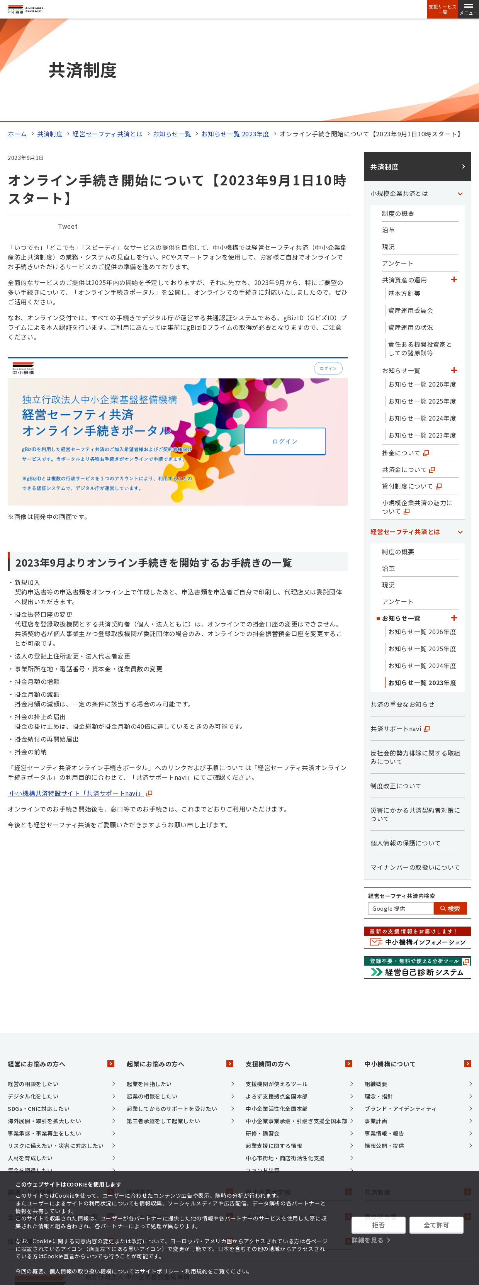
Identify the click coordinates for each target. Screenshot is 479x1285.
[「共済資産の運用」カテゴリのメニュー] (454, 183)
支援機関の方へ (299, 968)
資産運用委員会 (410, 214)
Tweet (68, 130)
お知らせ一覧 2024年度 (422, 321)
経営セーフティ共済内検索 (401, 799)
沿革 (388, 133)
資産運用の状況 (410, 231)
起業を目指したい (149, 987)
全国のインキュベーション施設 (61, 1120)
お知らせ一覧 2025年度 (422, 304)
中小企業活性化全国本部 (277, 1012)
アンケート (398, 166)
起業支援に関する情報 (274, 1049)
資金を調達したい (30, 1074)
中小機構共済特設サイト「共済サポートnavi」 (76, 697)
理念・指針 (379, 1000)
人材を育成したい (30, 1062)
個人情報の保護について (405, 746)
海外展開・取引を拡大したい (44, 1025)
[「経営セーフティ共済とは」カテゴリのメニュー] (460, 435)
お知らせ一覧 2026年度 (422, 287)
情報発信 (180, 1145)
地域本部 (180, 1096)
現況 (388, 150)
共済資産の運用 (404, 183)
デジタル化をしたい (33, 1000)
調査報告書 (418, 1120)
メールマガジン (180, 1120)
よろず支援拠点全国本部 (277, 1000)
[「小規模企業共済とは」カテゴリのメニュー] (460, 97)
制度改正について (396, 689)
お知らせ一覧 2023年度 (235, 37)
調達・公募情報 (61, 1096)
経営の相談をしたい (33, 987)
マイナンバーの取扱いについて (415, 771)
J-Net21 (299, 1145)
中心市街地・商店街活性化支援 (285, 1062)
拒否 (378, 1224)
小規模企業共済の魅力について (417, 410)
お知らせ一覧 (172, 37)
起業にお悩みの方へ (180, 968)
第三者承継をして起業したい (163, 1025)
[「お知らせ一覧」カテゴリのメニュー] (454, 274)
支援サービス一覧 (443, 9)
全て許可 (437, 1224)
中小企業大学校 (299, 1096)
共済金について (408, 373)
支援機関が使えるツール (277, 987)
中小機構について (418, 968)
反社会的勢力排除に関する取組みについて (415, 661)
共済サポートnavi (400, 632)
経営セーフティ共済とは (108, 37)
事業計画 (376, 1025)
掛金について (405, 356)
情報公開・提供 (384, 1049)
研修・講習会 (263, 1037)
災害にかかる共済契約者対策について (415, 718)
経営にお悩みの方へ (61, 968)
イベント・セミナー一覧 (299, 1120)
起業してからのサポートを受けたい (172, 1012)
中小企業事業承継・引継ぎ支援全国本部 (297, 1025)
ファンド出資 (263, 1074)
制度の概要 (398, 117)
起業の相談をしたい (152, 1000)
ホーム (17, 37)
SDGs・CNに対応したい (39, 1012)
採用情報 (61, 1145)
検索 (450, 812)
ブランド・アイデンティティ (401, 1012)
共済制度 (50, 37)
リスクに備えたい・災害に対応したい (56, 1049)
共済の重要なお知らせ (402, 608)
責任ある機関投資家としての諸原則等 (420, 252)
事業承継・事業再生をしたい (44, 1037)
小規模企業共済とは (399, 97)
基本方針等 (404, 197)
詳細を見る (368, 1240)
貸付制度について (412, 389)
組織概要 (376, 987)
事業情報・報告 (384, 1037)
